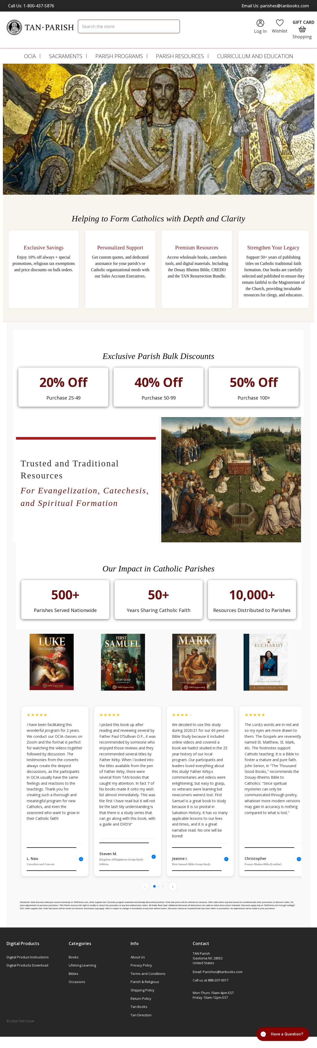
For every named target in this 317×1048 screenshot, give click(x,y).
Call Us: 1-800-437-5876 (31, 6)
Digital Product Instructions (28, 957)
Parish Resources (180, 56)
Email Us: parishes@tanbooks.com (275, 6)
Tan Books (139, 1007)
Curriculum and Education (255, 56)
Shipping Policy (142, 991)
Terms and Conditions (148, 974)
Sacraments (65, 56)
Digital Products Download (27, 966)
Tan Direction (141, 1015)
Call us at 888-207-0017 (210, 981)
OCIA (30, 56)
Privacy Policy (141, 966)
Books (74, 957)
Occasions (77, 982)
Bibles (73, 974)
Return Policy (141, 999)
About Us (138, 957)
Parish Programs (119, 56)
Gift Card (303, 22)
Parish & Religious (145, 982)
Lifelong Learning (82, 966)
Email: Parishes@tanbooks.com (218, 972)
